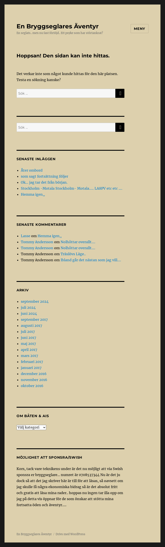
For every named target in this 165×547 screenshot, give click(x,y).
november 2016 (34, 380)
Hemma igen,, (33, 194)
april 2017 (29, 349)
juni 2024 (29, 313)
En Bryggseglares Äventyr (58, 26)
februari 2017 (32, 362)
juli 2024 (28, 307)
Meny (139, 29)
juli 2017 (28, 331)
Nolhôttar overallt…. (78, 242)
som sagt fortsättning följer (44, 176)
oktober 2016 (32, 386)
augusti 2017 (31, 325)
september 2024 (35, 301)
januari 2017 (31, 368)
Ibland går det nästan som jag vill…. (91, 260)
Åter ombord (32, 170)
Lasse (25, 236)
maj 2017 (28, 343)
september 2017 (34, 319)
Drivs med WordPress (70, 534)
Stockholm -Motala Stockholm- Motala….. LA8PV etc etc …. (71, 188)
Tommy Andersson (37, 242)
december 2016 (34, 374)
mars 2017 (29, 355)
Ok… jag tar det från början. (44, 182)
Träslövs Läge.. (73, 254)
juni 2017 (28, 337)
